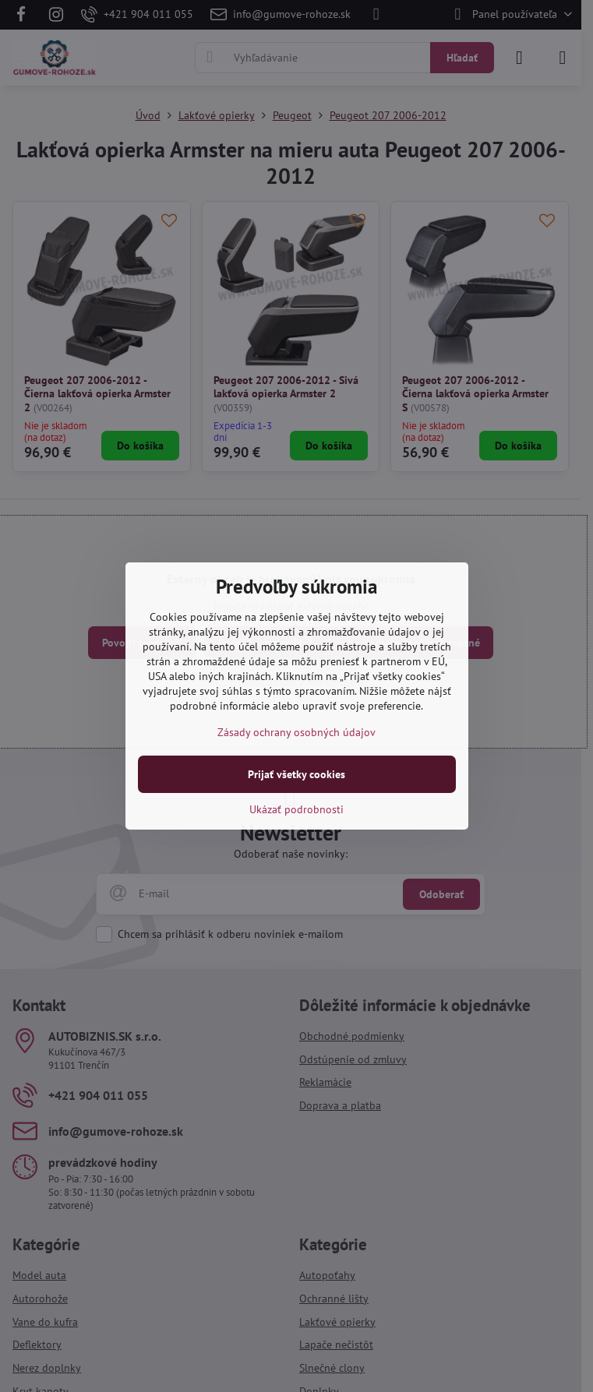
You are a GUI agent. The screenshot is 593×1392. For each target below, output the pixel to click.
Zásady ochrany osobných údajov (296, 732)
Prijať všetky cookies (296, 774)
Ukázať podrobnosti (296, 809)
